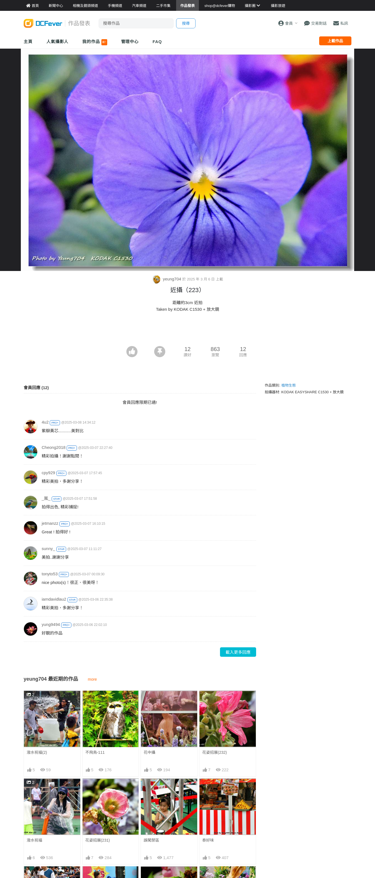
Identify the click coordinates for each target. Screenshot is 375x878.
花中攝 (149, 752)
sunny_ (48, 548)
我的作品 (94, 42)
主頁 (28, 41)
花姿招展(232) (214, 752)
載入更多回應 (238, 652)
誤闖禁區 (151, 840)
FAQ (157, 41)
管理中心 (130, 41)
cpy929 (48, 472)
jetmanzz (50, 523)
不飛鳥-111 (95, 752)
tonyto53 (50, 573)
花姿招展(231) (97, 840)
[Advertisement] (187, 330)
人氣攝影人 (57, 41)
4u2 (45, 422)
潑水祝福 (34, 840)
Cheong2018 (54, 447)
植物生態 (288, 385)
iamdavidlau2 (54, 599)
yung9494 (51, 624)
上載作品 (335, 41)
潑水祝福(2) (37, 752)
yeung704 (167, 279)
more (92, 679)
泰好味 (208, 840)
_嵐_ (46, 498)
